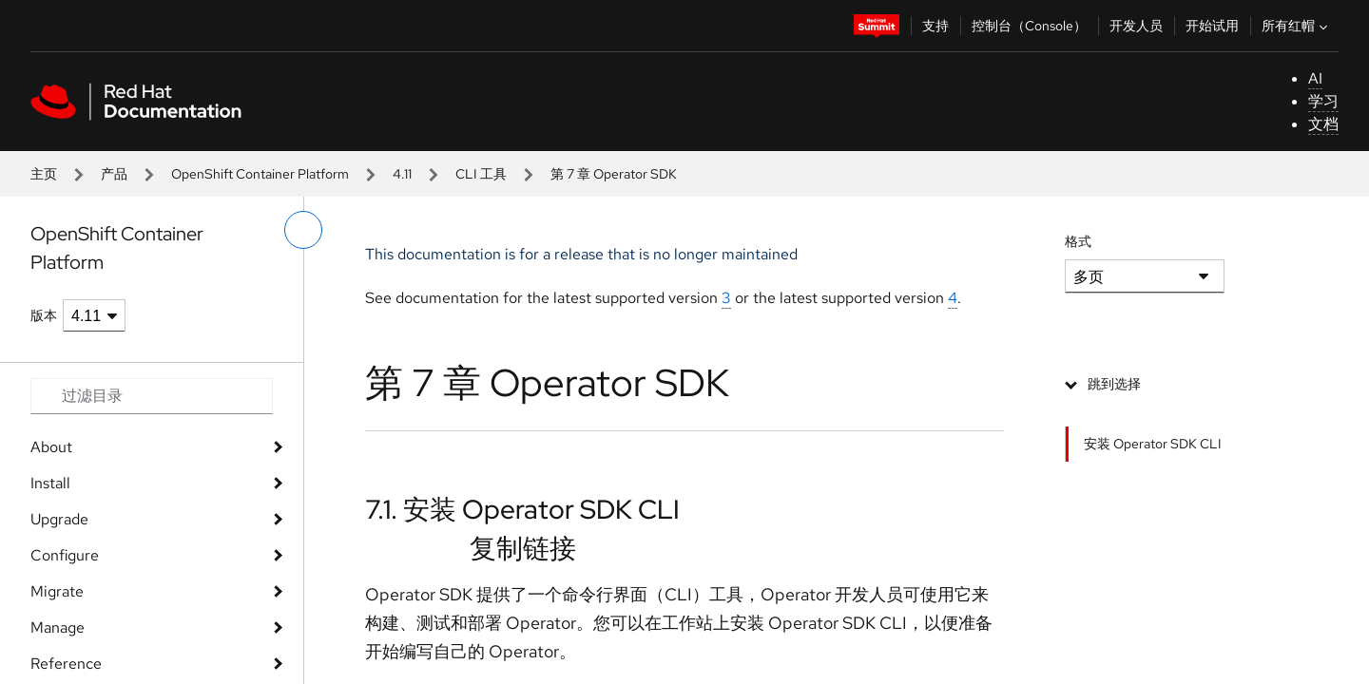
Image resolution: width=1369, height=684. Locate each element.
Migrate (57, 591)
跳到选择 (1114, 383)
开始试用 (1212, 25)
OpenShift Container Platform (260, 173)
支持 (935, 25)
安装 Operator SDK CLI (1153, 443)
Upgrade (59, 519)
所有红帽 (1297, 25)
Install (50, 483)
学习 (1323, 101)
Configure (64, 555)
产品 (114, 173)
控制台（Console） (1029, 25)
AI (1315, 78)
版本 (43, 315)
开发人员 (1136, 25)
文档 (1323, 124)
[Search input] (151, 396)
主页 (43, 173)
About (51, 447)
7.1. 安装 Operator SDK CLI (522, 509)
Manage (57, 627)
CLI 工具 (481, 173)
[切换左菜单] (303, 230)
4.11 (402, 173)
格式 (1078, 241)
